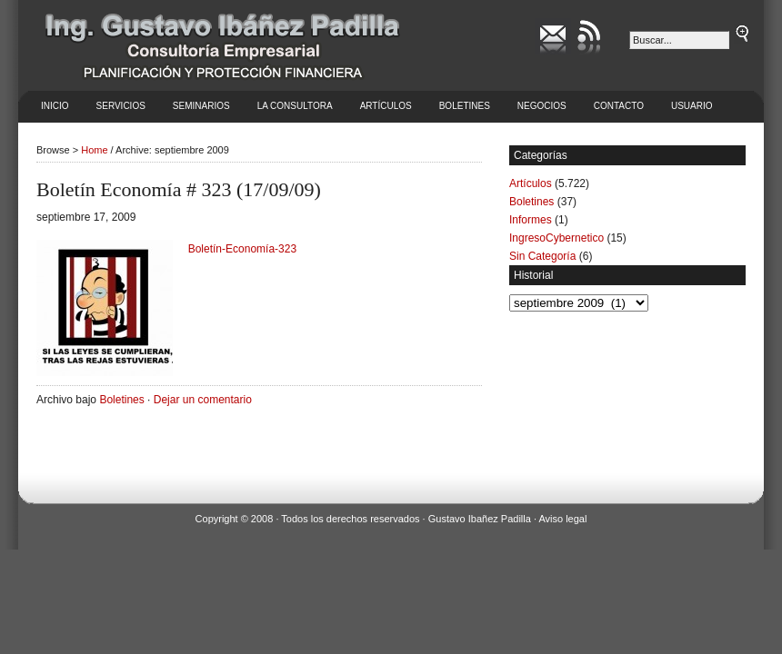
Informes (530, 219)
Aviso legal (562, 518)
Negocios (541, 106)
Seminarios (201, 106)
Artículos (386, 106)
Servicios (120, 106)
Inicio (55, 106)
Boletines (464, 106)
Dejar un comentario (203, 399)
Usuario (692, 106)
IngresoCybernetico (556, 238)
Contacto (619, 106)
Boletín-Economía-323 (242, 249)
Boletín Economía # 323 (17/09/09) (178, 189)
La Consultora (295, 106)
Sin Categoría (542, 256)
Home (94, 149)
